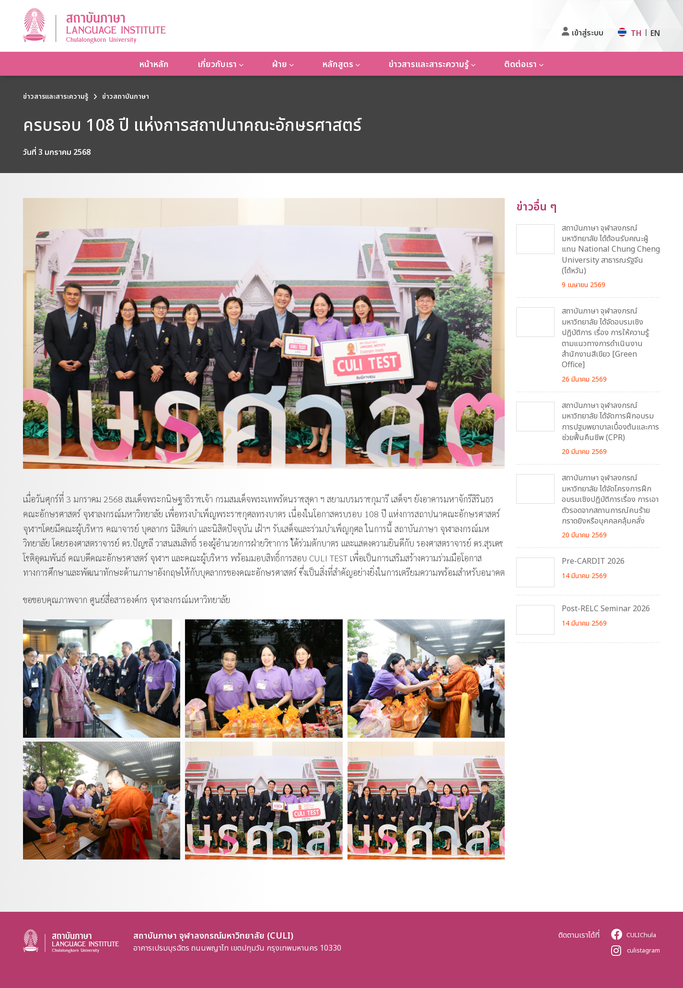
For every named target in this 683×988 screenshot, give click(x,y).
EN (655, 33)
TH (636, 33)
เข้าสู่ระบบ (587, 32)
